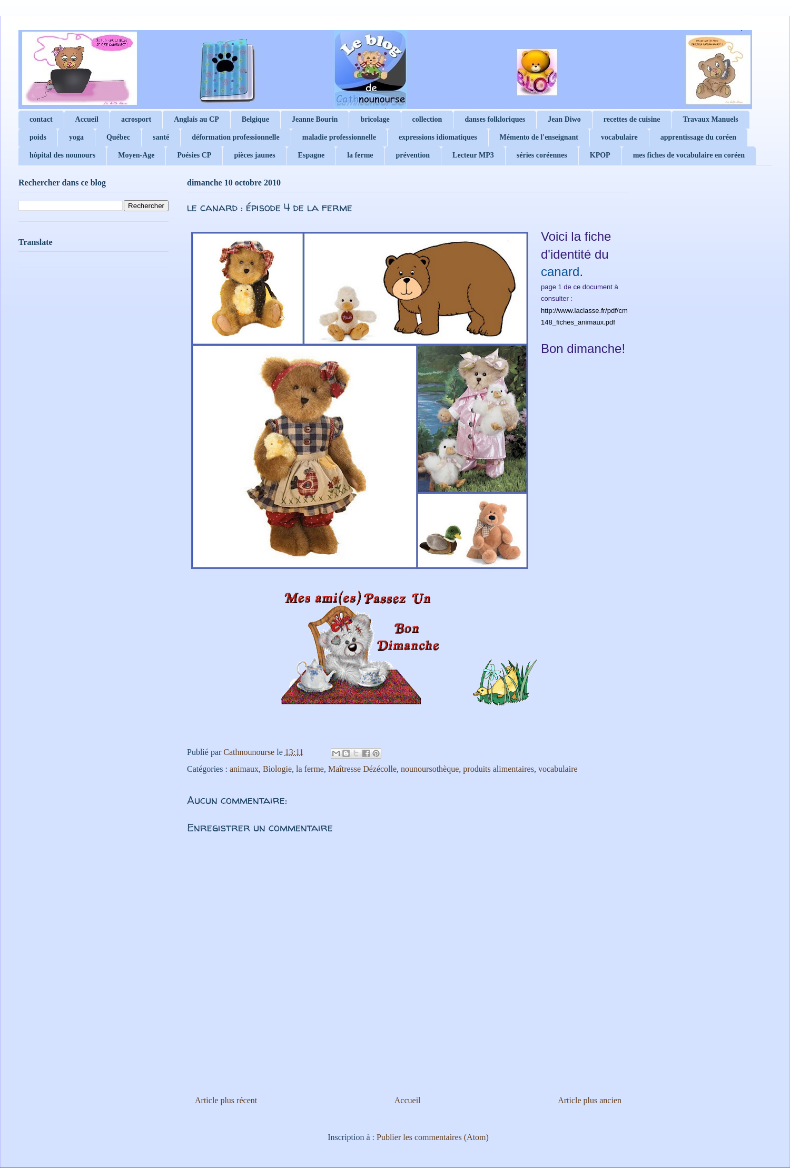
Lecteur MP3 (473, 155)
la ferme (360, 155)
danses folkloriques (495, 119)
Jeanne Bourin (315, 119)
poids (37, 137)
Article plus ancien (589, 1100)
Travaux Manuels (710, 119)
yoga (76, 137)
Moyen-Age (136, 155)
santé (161, 137)
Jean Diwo (564, 119)
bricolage (374, 119)
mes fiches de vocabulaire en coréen (689, 155)
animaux (244, 768)
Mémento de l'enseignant (539, 137)
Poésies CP (194, 155)
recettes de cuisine (632, 119)
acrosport (136, 119)
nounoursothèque (430, 768)
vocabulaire (619, 137)
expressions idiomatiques (438, 137)
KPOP (600, 155)
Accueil (86, 119)
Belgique (255, 119)
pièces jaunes (254, 155)
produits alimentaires (498, 768)
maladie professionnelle (339, 137)
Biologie (277, 768)
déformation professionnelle (236, 137)
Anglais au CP (196, 119)
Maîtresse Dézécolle (362, 768)
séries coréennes (542, 155)
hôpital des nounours (62, 155)
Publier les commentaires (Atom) (433, 1137)
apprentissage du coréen (698, 137)
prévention (413, 155)
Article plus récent (226, 1100)
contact (41, 119)
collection (427, 119)
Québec (118, 137)
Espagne (311, 155)
